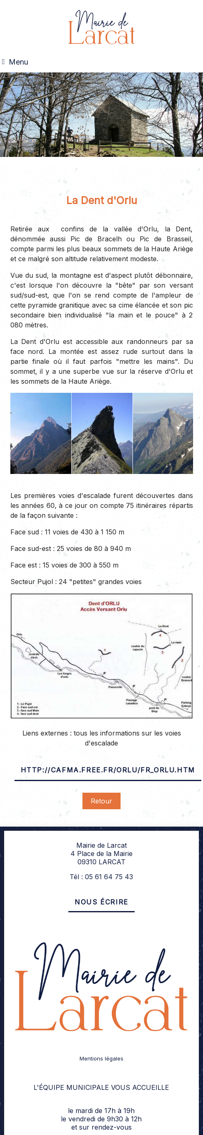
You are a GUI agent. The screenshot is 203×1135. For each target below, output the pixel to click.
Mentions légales (101, 1058)
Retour (101, 801)
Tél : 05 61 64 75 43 (101, 877)
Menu (18, 62)
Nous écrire (101, 902)
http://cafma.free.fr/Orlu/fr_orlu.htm (108, 770)
